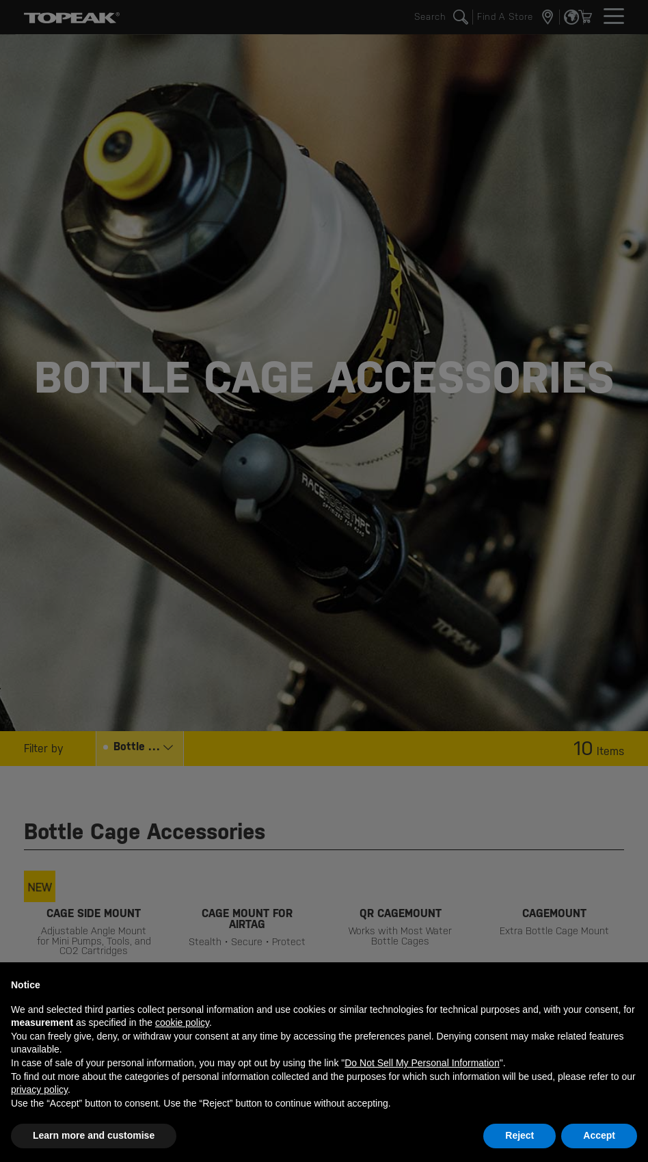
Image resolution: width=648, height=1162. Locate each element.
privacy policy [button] (39, 1089)
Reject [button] (519, 1135)
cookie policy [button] (182, 1022)
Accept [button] (599, 1135)
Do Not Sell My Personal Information (422, 1062)
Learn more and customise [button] (93, 1135)
